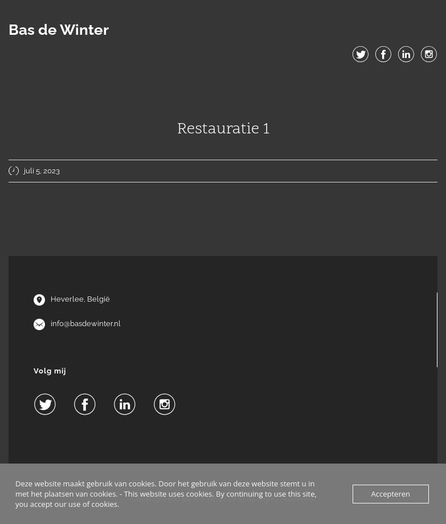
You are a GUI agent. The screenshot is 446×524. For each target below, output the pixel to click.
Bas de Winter (59, 30)
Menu (223, 80)
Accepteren (390, 494)
